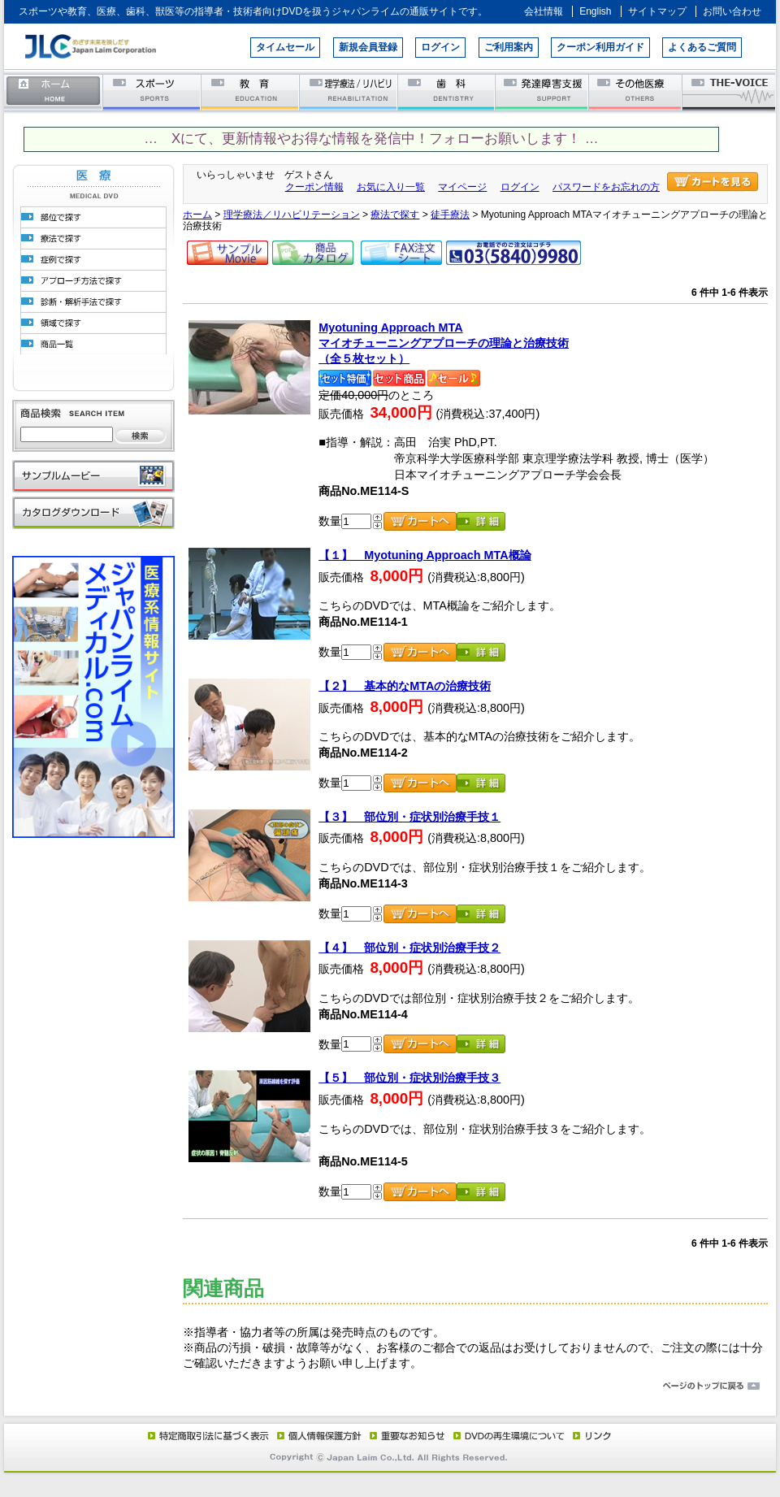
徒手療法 (450, 214)
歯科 (447, 91)
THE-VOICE (729, 91)
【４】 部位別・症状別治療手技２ (409, 947)
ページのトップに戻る (390, 1386)
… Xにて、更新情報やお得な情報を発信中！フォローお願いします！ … (371, 138)
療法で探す (394, 214)
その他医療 (636, 91)
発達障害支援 (543, 91)
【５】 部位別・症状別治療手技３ (409, 1077)
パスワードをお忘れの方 (606, 187)
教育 (251, 91)
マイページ (462, 187)
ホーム (53, 91)
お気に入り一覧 (391, 187)
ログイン (440, 47)
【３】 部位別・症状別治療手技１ (409, 816)
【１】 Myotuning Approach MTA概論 (424, 555)
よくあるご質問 (702, 47)
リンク (590, 1435)
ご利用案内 (508, 47)
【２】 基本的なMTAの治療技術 (404, 685)
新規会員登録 (368, 47)
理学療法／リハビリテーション (349, 91)
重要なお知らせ (404, 1435)
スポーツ (152, 91)
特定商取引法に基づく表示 (207, 1435)
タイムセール (285, 47)
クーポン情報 (314, 187)
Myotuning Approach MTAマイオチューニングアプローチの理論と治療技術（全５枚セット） (443, 342)
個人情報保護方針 (317, 1435)
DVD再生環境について (510, 1435)
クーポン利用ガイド (600, 47)
